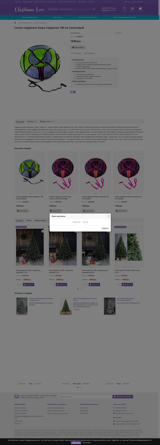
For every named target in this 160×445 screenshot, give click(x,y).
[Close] (109, 216)
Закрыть (105, 228)
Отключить (87, 443)
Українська (76, 222)
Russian (85, 222)
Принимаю (76, 443)
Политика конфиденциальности (140, 440)
